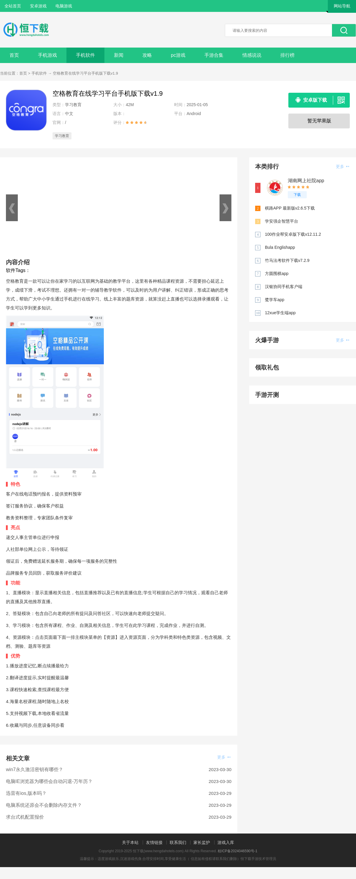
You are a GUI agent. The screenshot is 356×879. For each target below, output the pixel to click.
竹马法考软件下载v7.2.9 (287, 260)
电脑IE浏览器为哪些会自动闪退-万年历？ (49, 781)
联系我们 (178, 842)
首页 (14, 55)
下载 (297, 195)
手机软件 (85, 55)
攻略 (147, 55)
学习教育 (62, 136)
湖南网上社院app (306, 180)
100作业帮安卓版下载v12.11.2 (293, 234)
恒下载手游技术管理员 (258, 859)
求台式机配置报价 (25, 817)
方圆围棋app (276, 273)
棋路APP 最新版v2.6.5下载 (290, 208)
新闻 (118, 55)
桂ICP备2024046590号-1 (237, 851)
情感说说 (251, 55)
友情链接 (154, 842)
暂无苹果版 (319, 120)
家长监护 (201, 842)
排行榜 (287, 55)
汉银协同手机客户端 (283, 286)
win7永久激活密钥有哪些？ (34, 769)
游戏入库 (225, 842)
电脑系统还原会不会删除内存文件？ (44, 805)
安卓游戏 (38, 6)
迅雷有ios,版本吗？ (26, 793)
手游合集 (213, 55)
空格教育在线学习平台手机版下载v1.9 (85, 73)
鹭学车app (274, 299)
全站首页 (12, 6)
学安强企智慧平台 (281, 221)
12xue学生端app (280, 312)
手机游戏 (47, 55)
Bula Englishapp (280, 247)
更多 (224, 757)
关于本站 (130, 842)
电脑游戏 (63, 6)
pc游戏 (178, 55)
